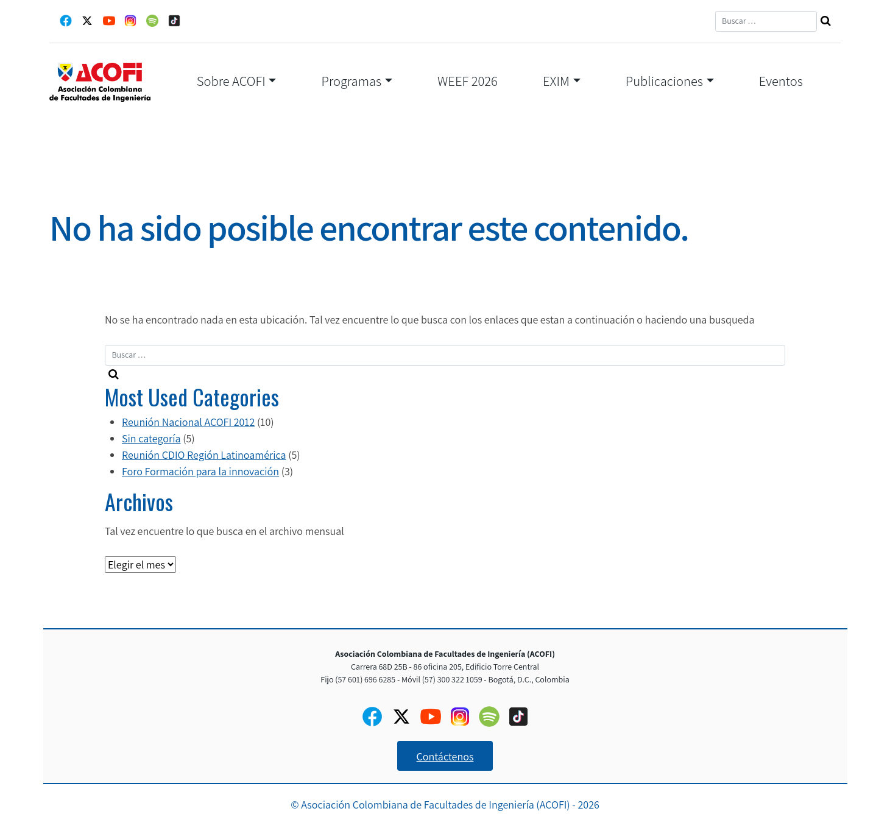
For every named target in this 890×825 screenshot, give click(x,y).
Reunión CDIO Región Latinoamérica (204, 455)
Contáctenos (445, 756)
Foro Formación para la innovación (200, 471)
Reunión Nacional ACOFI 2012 (188, 422)
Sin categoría (151, 438)
